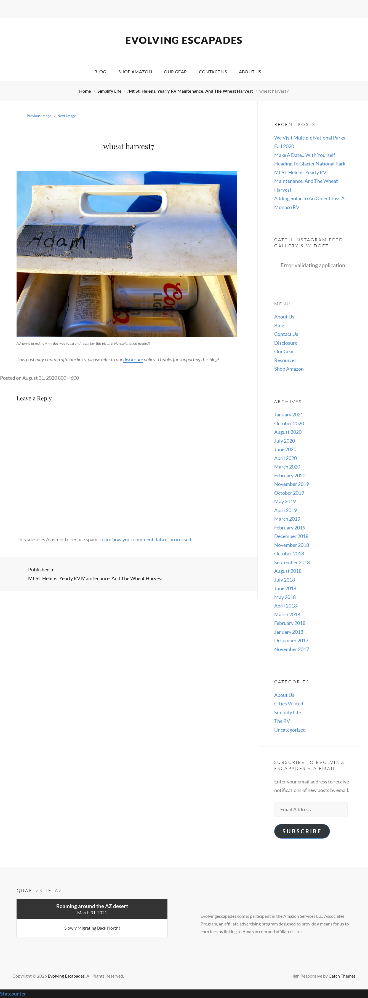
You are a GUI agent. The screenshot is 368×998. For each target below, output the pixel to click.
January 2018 (288, 632)
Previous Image (39, 116)
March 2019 (287, 519)
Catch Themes (342, 975)
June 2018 (285, 588)
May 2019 (285, 501)
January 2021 (288, 414)
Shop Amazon (135, 71)
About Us (250, 71)
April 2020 (285, 458)
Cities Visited (288, 703)
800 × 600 (68, 378)
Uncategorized (290, 730)
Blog (100, 71)
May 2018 (285, 597)
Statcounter (13, 994)
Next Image (66, 116)
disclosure (133, 359)
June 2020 (285, 449)
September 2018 (292, 562)
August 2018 (288, 571)
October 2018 (289, 553)
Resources (285, 360)
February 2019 (289, 528)
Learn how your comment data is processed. (145, 539)
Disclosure (285, 343)
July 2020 (284, 441)
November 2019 (291, 484)
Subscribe (302, 831)
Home (85, 90)
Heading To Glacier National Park (309, 163)
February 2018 (289, 623)
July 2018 (284, 580)
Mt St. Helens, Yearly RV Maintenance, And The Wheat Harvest (191, 90)
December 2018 (291, 536)
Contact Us (213, 71)
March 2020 (287, 467)
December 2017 (291, 640)
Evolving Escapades (184, 40)
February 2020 (289, 475)
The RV (282, 721)
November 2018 (291, 545)
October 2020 (289, 423)
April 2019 (285, 510)
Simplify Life (109, 90)
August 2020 (288, 432)
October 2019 (289, 493)
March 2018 (287, 614)
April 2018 (285, 606)
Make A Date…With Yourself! (305, 155)
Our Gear (175, 71)
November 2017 (291, 649)
